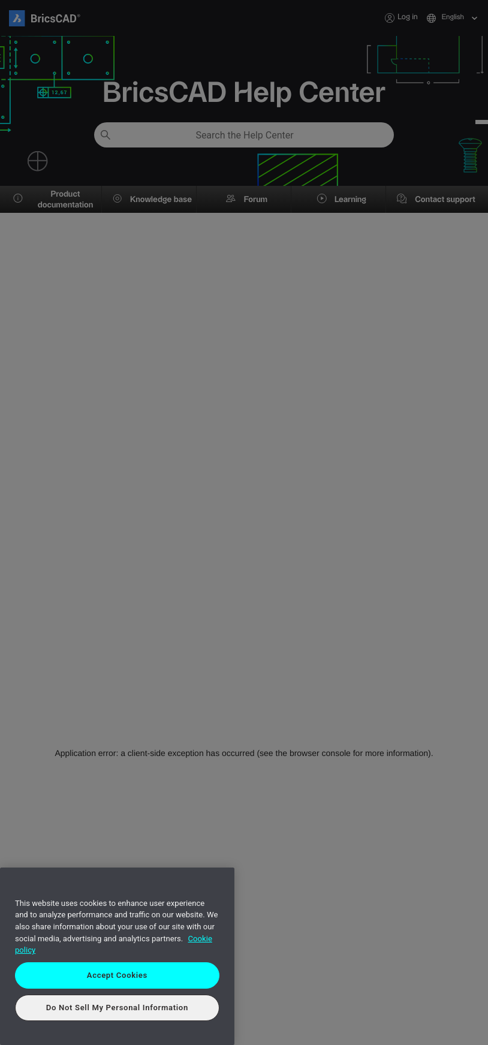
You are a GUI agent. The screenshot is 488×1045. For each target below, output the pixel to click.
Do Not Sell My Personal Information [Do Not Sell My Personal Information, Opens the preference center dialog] (117, 1007)
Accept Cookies (117, 975)
